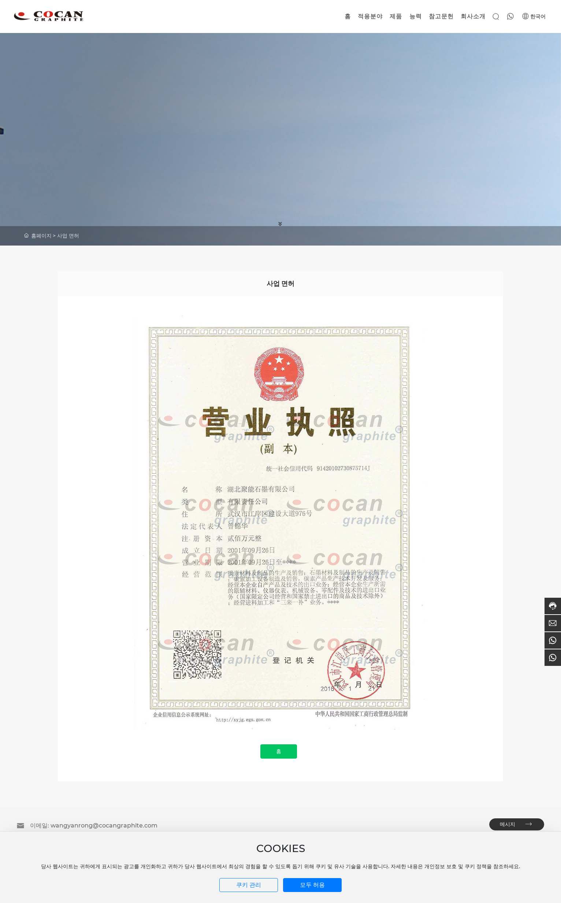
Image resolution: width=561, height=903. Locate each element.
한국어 (534, 16)
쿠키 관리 (248, 884)
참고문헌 (441, 16)
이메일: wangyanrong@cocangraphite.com (93, 825)
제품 (396, 16)
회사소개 (473, 16)
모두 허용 (312, 884)
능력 (415, 16)
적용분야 (370, 16)
